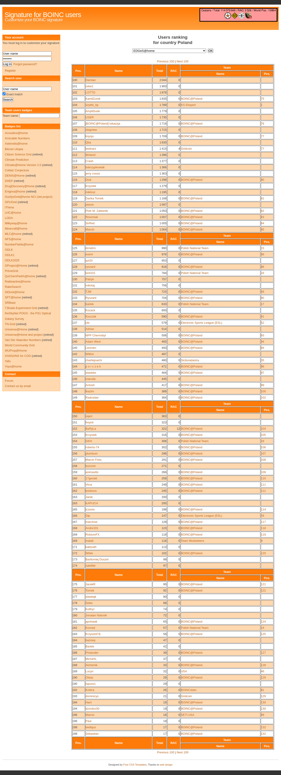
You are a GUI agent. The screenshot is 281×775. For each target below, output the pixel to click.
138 (74, 329)
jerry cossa (92, 173)
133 (74, 298)
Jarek (89, 497)
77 (262, 136)
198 (74, 727)
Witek (89, 553)
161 (74, 484)
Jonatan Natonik (96, 615)
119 (74, 198)
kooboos (91, 490)
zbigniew (91, 129)
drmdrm (90, 248)
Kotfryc (90, 609)
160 (74, 478)
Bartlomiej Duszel (96, 559)
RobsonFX (92, 534)
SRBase (10, 302)
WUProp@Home (16, 350)
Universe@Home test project (24, 334)
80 (262, 179)
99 (262, 385)
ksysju (89, 136)
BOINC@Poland (191, 98)
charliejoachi (93, 360)
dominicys (92, 696)
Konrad (90, 627)
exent (89, 254)
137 (74, 322)
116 (74, 179)
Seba (88, 603)
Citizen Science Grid (18, 154)
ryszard (90, 266)
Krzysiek (91, 435)
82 (262, 211)
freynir (89, 422)
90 (262, 298)
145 (74, 372)
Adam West (93, 341)
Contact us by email (18, 386)
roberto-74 (92, 447)
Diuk (88, 179)
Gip (87, 515)
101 (74, 86)
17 (262, 304)
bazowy (90, 640)
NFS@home (13, 239)
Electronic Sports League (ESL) (201, 322)
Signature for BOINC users (43, 14)
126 (74, 254)
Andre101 (91, 528)
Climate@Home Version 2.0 (23, 165)
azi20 (89, 260)
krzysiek (90, 186)
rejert (88, 416)
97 (262, 372)
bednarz (90, 148)
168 (74, 528)
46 (262, 671)
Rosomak (91, 217)
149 (74, 397)
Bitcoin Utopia (14, 149)
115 (74, 173)
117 (74, 186)
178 (74, 603)
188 (74, 665)
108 (74, 129)
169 (74, 534)
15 (262, 248)
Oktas (89, 677)
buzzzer (90, 466)
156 (74, 453)
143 (74, 360)
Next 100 (182, 61)
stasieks (90, 372)
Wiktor (89, 354)
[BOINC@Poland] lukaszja (102, 123)
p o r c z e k (93, 366)
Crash (89, 161)
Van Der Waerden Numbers (23, 340)
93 (262, 335)
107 (74, 123)
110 (74, 142)
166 (74, 515)
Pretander (91, 652)
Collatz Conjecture (17, 170)
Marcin (89, 229)
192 (74, 690)
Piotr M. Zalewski (96, 211)
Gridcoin (186, 148)
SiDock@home (15, 292)
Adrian (89, 329)
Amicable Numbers (17, 138)
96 (262, 366)
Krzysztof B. (93, 634)
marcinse (91, 522)
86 (262, 254)
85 (262, 229)
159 (74, 472)
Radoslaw (91, 397)
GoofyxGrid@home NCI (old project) (28, 196)
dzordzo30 (92, 708)
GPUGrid (11, 202)
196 (74, 715)
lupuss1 (90, 683)
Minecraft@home (16, 228)
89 (262, 291)
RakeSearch (13, 286)
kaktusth (91, 547)
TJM (88, 291)
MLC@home (13, 234)
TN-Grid (10, 324)
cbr (87, 322)
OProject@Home (16, 265)
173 (74, 559)
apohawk (91, 621)
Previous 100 (165, 61)
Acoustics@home (16, 133)
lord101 (90, 273)
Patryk (89, 279)
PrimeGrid (11, 271)
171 (74, 547)
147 (74, 385)
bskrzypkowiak (95, 167)
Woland (90, 155)
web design (166, 764)
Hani (88, 702)
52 (262, 322)
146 (74, 379)
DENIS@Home (15, 175)
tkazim (89, 391)
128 (74, 266)
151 (74, 422)
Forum (9, 380)
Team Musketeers (192, 540)
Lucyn (89, 671)
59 (262, 515)
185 (74, 646)
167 (74, 522)
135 (74, 310)
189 (74, 671)
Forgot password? (25, 64)
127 (74, 260)
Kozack (90, 310)
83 (262, 217)
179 (74, 609)
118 (74, 192)
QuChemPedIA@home (20, 276)
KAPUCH (91, 503)
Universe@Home (16, 329)
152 (74, 428)
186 (74, 652)
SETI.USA (187, 715)
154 (74, 441)
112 (74, 155)
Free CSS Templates (134, 764)
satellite (90, 565)
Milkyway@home (16, 223)
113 (74, 161)
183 (74, 634)
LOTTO (90, 92)
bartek (89, 304)
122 (74, 217)
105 (74, 111)
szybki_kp (91, 105)
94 (262, 341)
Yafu (8, 361)
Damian (90, 80)
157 (74, 459)
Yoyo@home (13, 366)
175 (74, 584)
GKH (88, 441)
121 (74, 211)
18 (262, 441)
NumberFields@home (19, 244)
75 (262, 98)
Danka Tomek (94, 198)
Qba (88, 142)
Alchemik (91, 665)
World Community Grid (20, 345)
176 (74, 590)
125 (74, 248)
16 (262, 273)
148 (74, 391)
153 (74, 435)
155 (74, 447)
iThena (9, 207)
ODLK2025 (12, 260)
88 (262, 266)
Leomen (90, 348)
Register (10, 70)
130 (74, 279)
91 (262, 316)
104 (74, 105)
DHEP (9, 181)
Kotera (89, 690)
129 (74, 273)
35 (262, 360)
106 (74, 117)
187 (74, 659)
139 (74, 335)
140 (74, 341)
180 (74, 615)
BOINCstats (188, 690)
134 (74, 304)
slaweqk (90, 596)
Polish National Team (194, 248)
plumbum (91, 453)
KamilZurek (92, 98)
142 (74, 354)
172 (74, 553)
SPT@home (13, 297)
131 (74, 285)
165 (74, 509)
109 (74, 136)
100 (74, 80)
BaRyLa (90, 428)
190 (74, 677)
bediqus (90, 727)
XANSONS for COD (18, 356)
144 (74, 366)
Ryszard (90, 298)
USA (184, 671)
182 (74, 627)
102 (74, 92)
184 (74, 640)
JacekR (90, 584)
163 (74, 497)
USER (89, 117)
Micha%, (91, 659)
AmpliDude (92, 111)
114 (74, 167)
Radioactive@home (18, 281)
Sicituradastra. (190, 360)
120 (74, 204)
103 (74, 98)
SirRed (89, 223)
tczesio (90, 509)
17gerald (91, 478)
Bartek (89, 646)
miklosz (90, 192)
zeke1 (89, 86)
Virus (88, 484)
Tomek (89, 590)
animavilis (91, 472)
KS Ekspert (188, 105)
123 (74, 223)
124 (74, 229)
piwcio (89, 204)
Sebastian (92, 733)
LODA (9, 218)
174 (74, 565)
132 (74, 291)
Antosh (90, 385)
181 (74, 621)
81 (262, 198)
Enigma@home (15, 191)
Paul (88, 721)
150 (74, 416)
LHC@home (13, 212)
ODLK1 (10, 255)
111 (74, 148)
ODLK (9, 249)
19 (262, 627)
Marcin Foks (93, 459)
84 (262, 223)
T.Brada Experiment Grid (21, 308)
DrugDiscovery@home (20, 186)
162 (74, 490)
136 (74, 316)
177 (74, 596)
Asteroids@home (16, 143)
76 (262, 123)
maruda (90, 379)
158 (74, 466)
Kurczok (90, 316)
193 (74, 696)
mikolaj (90, 285)
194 (74, 702)
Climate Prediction (17, 159)
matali (89, 540)
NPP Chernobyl (95, 335)
